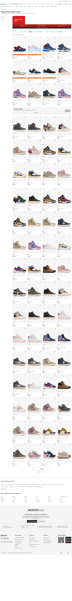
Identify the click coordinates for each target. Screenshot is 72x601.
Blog (60, 1)
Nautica (37, 547)
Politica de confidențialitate (22, 598)
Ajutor (70, 1)
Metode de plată (18, 588)
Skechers (2, 544)
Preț (21, 31)
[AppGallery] (68, 588)
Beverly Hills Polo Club (63, 542)
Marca (29, 31)
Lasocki (49, 547)
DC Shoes (26, 547)
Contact (16, 592)
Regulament (9, 598)
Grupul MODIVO (32, 585)
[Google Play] (68, 584)
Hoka (2, 547)
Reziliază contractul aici (19, 585)
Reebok (14, 542)
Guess (49, 542)
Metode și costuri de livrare (19, 583)
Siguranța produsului (47, 588)
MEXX (61, 544)
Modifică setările (14, 598)
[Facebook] (8, 584)
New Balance (62, 547)
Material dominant (40, 31)
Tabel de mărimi (46, 585)
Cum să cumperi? (46, 583)
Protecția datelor (29, 598)
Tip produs (46, 31)
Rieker (25, 544)
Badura (25, 542)
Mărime (24, 31)
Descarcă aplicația (65, 1)
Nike (37, 542)
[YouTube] (5, 584)
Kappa (14, 547)
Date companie (31, 583)
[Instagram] (2, 584)
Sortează (15, 31)
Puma (2, 542)
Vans (37, 544)
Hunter (49, 544)
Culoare (34, 31)
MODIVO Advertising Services (34, 590)
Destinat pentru (52, 31)
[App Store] (68, 586)
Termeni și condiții (32, 592)
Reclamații (17, 590)
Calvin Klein (15, 544)
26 (45, 492)
